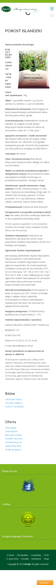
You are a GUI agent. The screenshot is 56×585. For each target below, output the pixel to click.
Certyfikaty (36, 555)
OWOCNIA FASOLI (13, 399)
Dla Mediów (22, 555)
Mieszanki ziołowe (13, 435)
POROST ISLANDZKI (14, 406)
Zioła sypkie (10, 427)
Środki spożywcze (13, 449)
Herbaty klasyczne (13, 442)
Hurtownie (36, 558)
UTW (46, 555)
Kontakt (25, 558)
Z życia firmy (12, 558)
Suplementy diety (13, 446)
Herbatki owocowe (14, 438)
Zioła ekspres (11, 431)
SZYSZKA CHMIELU (13, 403)
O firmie (10, 555)
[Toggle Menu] (52, 15)
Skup (46, 558)
